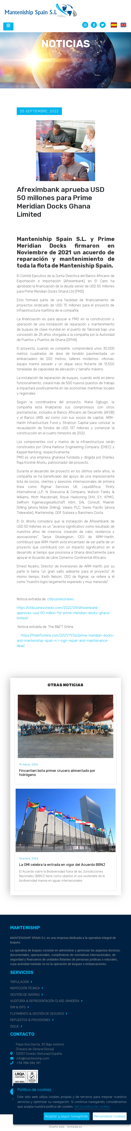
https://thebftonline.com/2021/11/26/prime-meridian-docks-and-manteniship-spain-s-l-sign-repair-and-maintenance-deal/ (65, 640)
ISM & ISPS (18, 1007)
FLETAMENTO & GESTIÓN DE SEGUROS (37, 1014)
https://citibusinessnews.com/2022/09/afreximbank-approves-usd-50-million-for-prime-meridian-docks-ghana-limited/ (64, 613)
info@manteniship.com (33, 1058)
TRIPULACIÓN (19, 982)
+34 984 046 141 (28, 1063)
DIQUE (14, 1026)
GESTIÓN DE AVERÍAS (25, 995)
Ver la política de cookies (92, 1106)
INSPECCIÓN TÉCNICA (25, 988)
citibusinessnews (60, 599)
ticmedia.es (74, 1126)
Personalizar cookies (109, 1116)
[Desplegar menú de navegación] (8, 26)
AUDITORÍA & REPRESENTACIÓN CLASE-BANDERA (44, 1001)
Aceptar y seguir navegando (66, 1116)
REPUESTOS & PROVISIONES (30, 1020)
